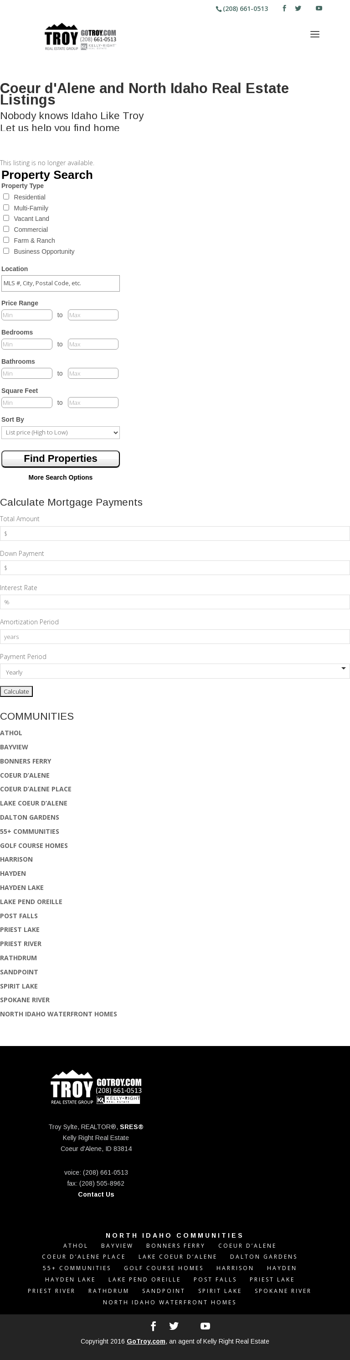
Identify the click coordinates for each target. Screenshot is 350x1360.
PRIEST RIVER (20, 943)
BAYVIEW (14, 747)
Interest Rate (18, 587)
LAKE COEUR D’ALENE (33, 803)
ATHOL (11, 732)
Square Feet (19, 390)
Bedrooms (17, 332)
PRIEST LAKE (20, 929)
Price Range (19, 303)
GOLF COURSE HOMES (34, 845)
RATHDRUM (18, 957)
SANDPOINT (19, 972)
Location (14, 268)
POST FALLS (19, 915)
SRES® (132, 1126)
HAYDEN (13, 873)
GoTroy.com (146, 1341)
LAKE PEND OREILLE (31, 901)
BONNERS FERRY (25, 761)
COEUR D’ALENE (25, 775)
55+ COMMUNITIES (29, 831)
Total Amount (20, 518)
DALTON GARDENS (29, 817)
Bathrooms (18, 361)
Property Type (22, 185)
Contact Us (96, 1194)
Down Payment (22, 553)
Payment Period (23, 656)
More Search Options (61, 477)
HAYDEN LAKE (22, 887)
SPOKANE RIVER (25, 999)
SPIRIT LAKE (19, 986)
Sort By (12, 419)
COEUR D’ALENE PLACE (36, 789)
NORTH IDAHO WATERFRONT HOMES (58, 1014)
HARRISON (16, 859)
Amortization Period (29, 621)
